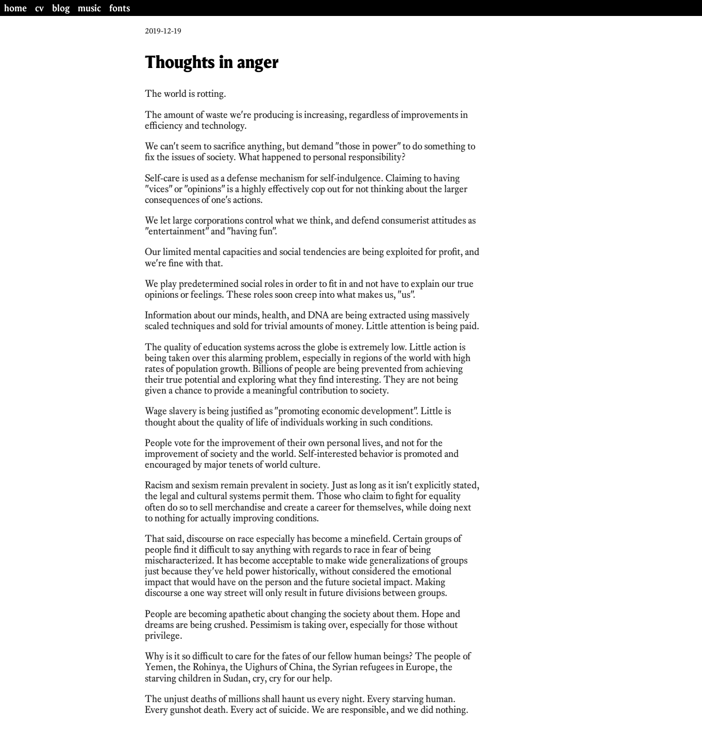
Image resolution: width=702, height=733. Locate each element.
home (15, 8)
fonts (119, 8)
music (89, 8)
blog (61, 8)
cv (39, 8)
